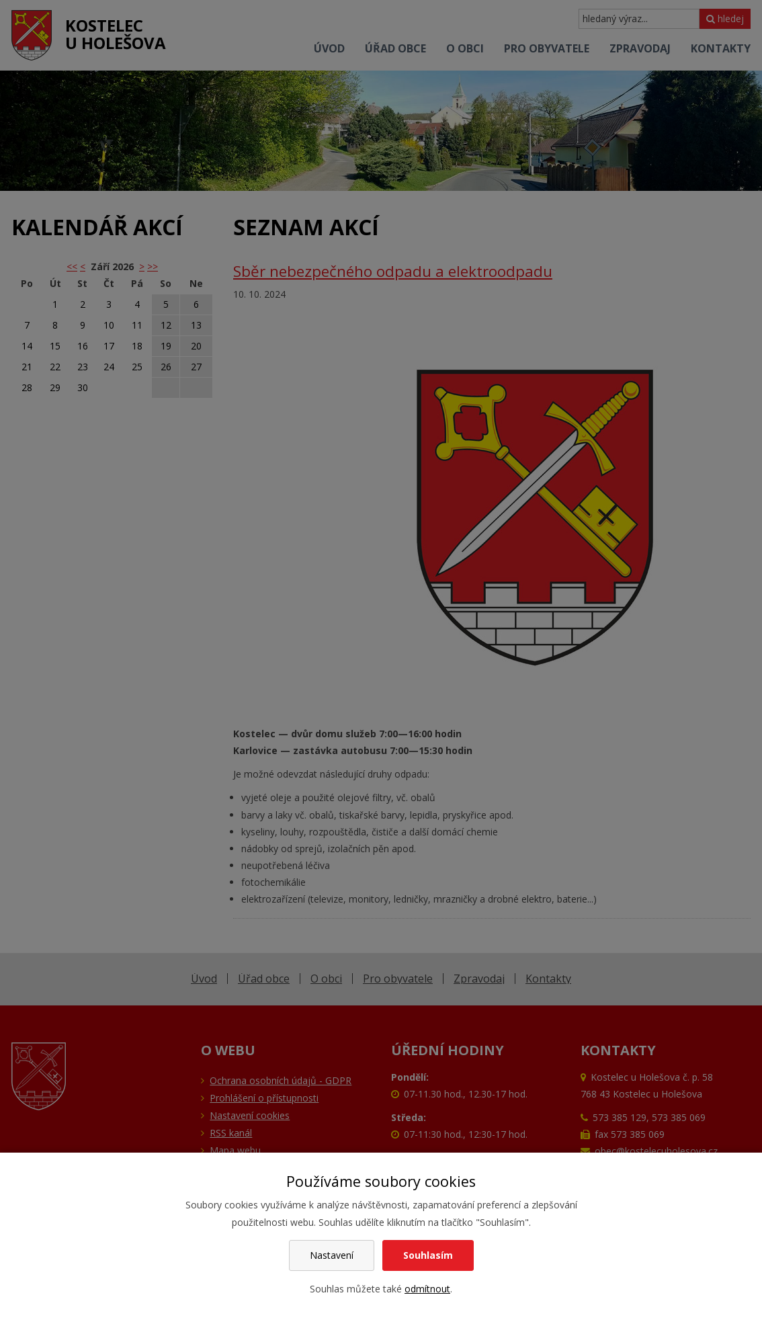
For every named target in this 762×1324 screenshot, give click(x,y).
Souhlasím (428, 1255)
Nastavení (331, 1255)
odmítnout (427, 1288)
